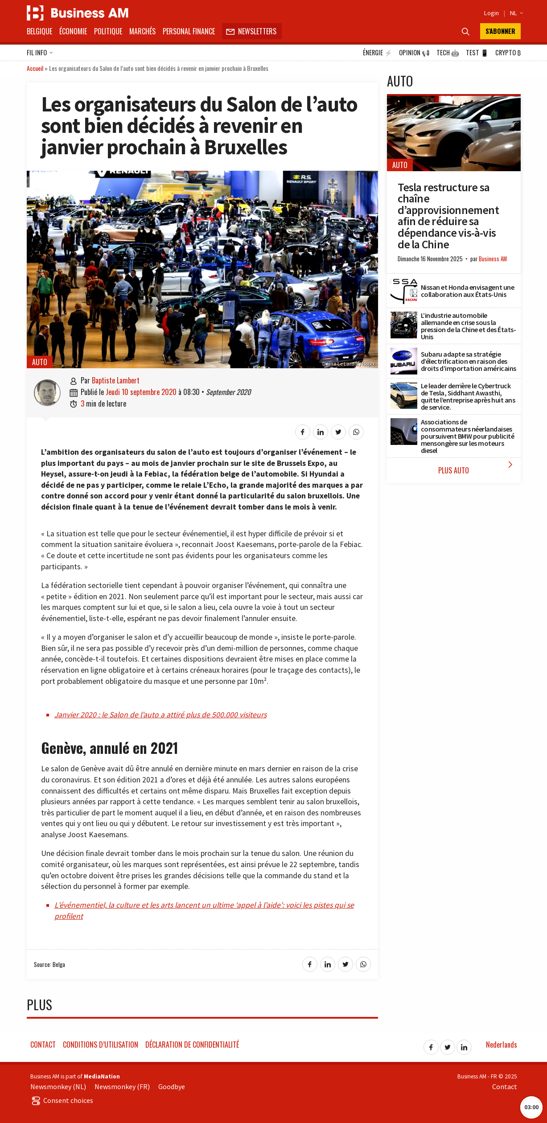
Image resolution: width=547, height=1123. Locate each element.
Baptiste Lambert (116, 380)
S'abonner (500, 31)
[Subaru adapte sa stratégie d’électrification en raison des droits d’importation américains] (404, 352)
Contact (43, 1044)
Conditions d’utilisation (100, 1044)
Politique (108, 31)
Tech (447, 53)
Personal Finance (189, 31)
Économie (73, 31)
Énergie (377, 53)
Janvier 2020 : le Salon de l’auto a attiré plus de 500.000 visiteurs (160, 715)
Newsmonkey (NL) (58, 1086)
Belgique (39, 31)
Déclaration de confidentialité (192, 1044)
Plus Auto (477, 467)
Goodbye (171, 1086)
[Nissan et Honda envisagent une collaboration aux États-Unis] (404, 282)
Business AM (493, 259)
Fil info (40, 53)
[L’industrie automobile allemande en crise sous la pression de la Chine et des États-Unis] (404, 316)
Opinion (414, 53)
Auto (39, 362)
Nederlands (501, 1044)
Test (477, 53)
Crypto (508, 53)
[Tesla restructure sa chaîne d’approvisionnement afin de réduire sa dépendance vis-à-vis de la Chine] (454, 100)
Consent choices (61, 1100)
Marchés (142, 31)
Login (491, 13)
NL (515, 13)
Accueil (35, 68)
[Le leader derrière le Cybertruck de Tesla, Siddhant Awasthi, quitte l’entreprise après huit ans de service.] (404, 387)
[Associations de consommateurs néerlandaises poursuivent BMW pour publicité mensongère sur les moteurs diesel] (404, 423)
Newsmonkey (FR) (122, 1086)
